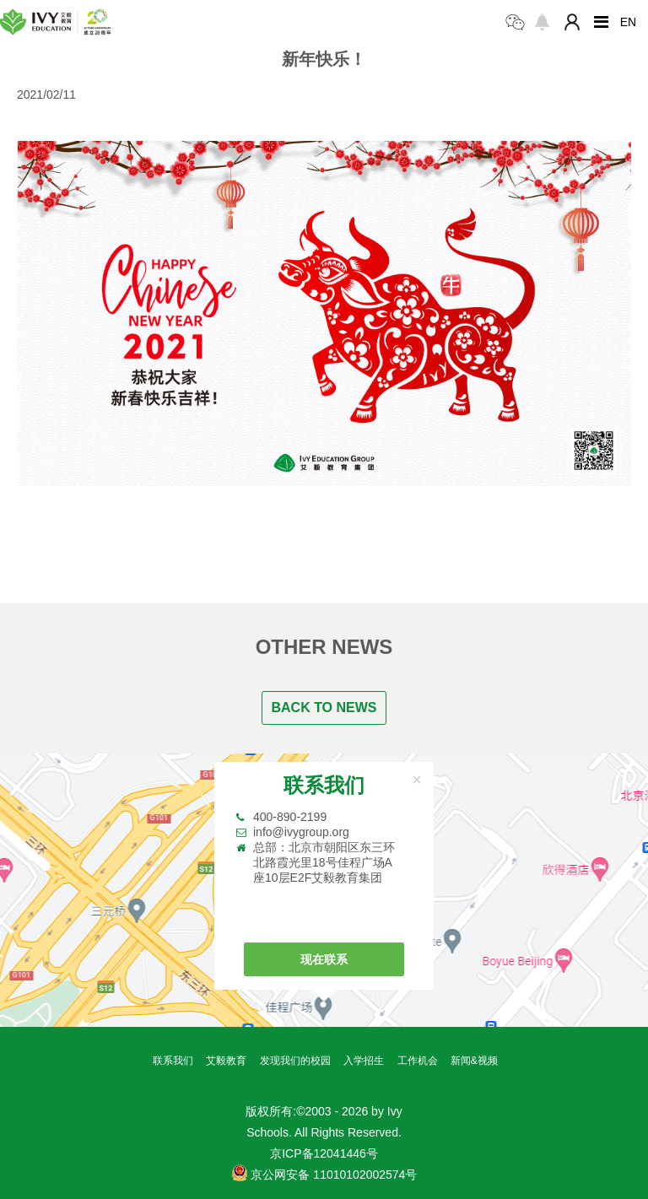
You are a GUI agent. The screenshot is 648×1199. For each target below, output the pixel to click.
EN (628, 22)
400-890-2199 (290, 817)
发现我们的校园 (295, 1061)
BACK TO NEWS (323, 707)
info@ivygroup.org (301, 832)
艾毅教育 (226, 1061)
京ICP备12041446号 (324, 1153)
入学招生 (363, 1061)
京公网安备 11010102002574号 (324, 1172)
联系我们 (173, 1061)
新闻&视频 (474, 1061)
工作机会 (417, 1061)
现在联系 (324, 959)
